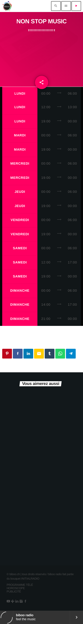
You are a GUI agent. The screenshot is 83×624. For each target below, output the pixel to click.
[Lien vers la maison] (7, 6)
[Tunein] (12, 601)
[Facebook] (25, 601)
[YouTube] (8, 601)
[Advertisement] (41, 54)
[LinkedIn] (16, 601)
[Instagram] (21, 601)
